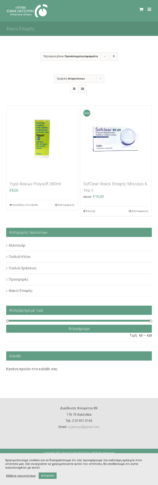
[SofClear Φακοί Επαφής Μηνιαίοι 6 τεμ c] (116, 141)
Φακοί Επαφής (21, 290)
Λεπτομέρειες (66, 205)
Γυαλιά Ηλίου (20, 256)
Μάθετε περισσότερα (21, 476)
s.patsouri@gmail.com (83, 427)
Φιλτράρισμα (79, 329)
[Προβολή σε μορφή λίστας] (82, 89)
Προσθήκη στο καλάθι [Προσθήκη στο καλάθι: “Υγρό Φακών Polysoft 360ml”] (25, 205)
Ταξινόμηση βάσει (70, 56)
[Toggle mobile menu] (150, 9)
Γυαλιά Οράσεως (23, 268)
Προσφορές (19, 279)
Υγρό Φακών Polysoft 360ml (35, 183)
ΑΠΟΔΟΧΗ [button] (47, 475)
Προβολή (71, 78)
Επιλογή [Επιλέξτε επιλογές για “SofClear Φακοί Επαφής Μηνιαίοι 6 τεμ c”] (90, 211)
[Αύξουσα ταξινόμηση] (114, 56)
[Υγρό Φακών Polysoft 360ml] (42, 141)
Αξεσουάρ (17, 245)
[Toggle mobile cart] (141, 9)
